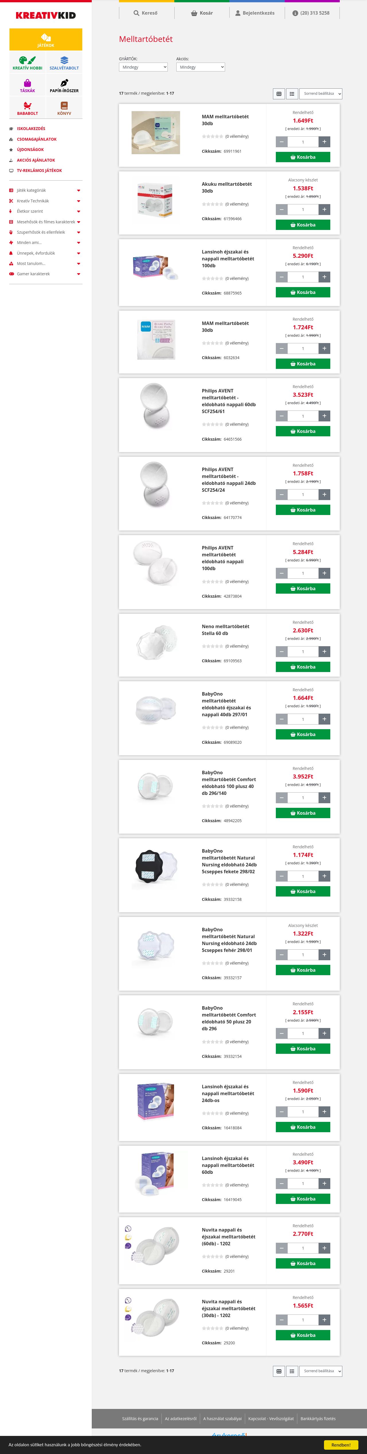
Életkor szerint (46, 211)
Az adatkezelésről (180, 1418)
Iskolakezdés (27, 128)
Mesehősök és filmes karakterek (46, 221)
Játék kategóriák (46, 190)
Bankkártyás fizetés (317, 1418)
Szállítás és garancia (140, 1418)
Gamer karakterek (46, 273)
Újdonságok (26, 149)
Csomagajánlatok (32, 139)
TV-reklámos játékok (35, 170)
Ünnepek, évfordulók (46, 253)
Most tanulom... (46, 263)
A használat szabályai (222, 1418)
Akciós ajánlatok (32, 160)
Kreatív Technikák (46, 201)
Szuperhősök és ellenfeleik (46, 232)
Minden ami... (46, 242)
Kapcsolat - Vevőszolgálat (271, 1418)
